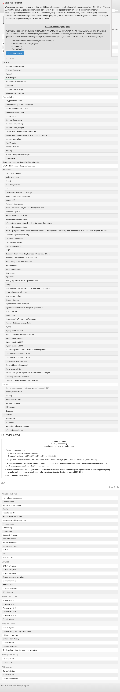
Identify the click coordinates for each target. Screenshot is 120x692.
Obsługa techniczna (13, 399)
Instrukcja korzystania (14, 392)
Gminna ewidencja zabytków (16, 215)
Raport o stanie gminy (14, 120)
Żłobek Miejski (8, 619)
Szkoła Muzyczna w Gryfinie (13, 577)
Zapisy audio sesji (10, 542)
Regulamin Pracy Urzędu (15, 128)
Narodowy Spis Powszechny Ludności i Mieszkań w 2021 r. (28, 254)
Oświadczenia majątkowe (15, 93)
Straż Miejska (11, 58)
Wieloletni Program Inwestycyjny (18, 154)
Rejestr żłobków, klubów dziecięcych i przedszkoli (24, 308)
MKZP (8, 250)
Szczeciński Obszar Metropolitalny (19, 323)
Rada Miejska (11, 78)
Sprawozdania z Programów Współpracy (21, 319)
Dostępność (10, 200)
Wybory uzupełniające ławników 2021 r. (20, 334)
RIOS (5, 554)
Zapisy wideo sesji (10, 546)
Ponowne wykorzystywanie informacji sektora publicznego (28, 288)
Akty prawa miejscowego (15, 101)
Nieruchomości (11, 265)
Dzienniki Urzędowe (10, 678)
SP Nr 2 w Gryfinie (9, 570)
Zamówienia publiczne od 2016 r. (18, 353)
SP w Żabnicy (8, 592)
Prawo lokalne (8, 97)
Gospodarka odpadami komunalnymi (20, 105)
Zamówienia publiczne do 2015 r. (18, 357)
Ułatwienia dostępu (13, 403)
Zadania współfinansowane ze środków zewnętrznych (26, 350)
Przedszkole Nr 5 (9, 615)
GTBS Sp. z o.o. (8, 659)
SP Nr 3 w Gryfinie (9, 573)
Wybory (8, 327)
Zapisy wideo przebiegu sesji (17, 365)
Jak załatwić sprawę (13, 173)
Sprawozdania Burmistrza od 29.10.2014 (21, 131)
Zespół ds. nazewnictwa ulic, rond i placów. (22, 380)
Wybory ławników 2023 (14, 331)
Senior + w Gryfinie (10, 646)
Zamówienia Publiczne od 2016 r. (15, 520)
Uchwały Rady (8, 502)
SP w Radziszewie (10, 588)
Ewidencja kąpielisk (13, 212)
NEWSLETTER (8, 557)
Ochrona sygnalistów (13, 369)
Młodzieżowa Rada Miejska (16, 82)
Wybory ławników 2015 (14, 342)
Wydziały (9, 74)
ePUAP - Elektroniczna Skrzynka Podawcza (19, 166)
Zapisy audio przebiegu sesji (16, 361)
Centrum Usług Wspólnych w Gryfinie (17, 631)
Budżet (8, 181)
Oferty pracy (10, 273)
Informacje (7, 170)
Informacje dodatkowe (14, 430)
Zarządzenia (10, 158)
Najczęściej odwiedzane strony (17, 426)
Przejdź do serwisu (15, 53)
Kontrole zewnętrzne (13, 246)
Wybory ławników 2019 (14, 338)
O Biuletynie (7, 415)
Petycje (8, 284)
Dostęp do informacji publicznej (18, 196)
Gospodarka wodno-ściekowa (17, 219)
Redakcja (9, 396)
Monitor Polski (8, 675)
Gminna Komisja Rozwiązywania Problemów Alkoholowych (28, 373)
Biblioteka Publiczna (10, 635)
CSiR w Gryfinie (8, 628)
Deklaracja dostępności (14, 204)
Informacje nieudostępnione (16, 227)
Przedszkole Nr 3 (9, 608)
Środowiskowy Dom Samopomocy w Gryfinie (20, 650)
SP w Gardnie (8, 584)
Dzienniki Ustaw (9, 671)
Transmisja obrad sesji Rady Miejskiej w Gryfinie (21, 162)
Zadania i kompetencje (14, 89)
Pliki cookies (10, 407)
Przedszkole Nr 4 (9, 612)
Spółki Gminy (11, 315)
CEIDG (8, 189)
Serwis (5, 384)
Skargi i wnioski (11, 311)
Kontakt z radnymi (9, 539)
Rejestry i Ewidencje (13, 300)
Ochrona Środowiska (13, 269)
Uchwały (9, 151)
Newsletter (10, 411)
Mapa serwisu (11, 419)
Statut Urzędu (11, 143)
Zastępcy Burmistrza (13, 70)
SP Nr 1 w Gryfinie (9, 566)
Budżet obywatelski (13, 185)
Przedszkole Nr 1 (9, 601)
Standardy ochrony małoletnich (17, 377)
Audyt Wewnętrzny (13, 177)
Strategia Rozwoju (12, 147)
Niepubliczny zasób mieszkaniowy (19, 262)
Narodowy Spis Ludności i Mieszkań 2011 (21, 258)
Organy (6, 62)
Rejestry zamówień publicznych (17, 304)
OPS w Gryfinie (8, 643)
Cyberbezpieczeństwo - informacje (19, 192)
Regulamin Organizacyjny (15, 124)
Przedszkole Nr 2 (9, 604)
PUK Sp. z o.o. (8, 662)
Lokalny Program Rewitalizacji (17, 108)
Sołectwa (9, 86)
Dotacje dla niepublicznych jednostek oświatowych (25, 208)
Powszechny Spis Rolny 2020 (16, 292)
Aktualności (10, 422)
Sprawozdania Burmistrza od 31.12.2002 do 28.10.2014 (26, 135)
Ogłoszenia (10, 277)
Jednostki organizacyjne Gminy (17, 235)
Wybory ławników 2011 (14, 346)
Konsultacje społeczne (14, 239)
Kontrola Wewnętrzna (14, 242)
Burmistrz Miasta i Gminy (15, 66)
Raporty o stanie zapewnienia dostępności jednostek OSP (27, 388)
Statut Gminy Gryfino (13, 139)
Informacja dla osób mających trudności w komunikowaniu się (29, 223)
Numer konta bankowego (12, 498)
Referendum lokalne (13, 296)
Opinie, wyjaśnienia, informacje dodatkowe (22, 281)
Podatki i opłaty (11, 116)
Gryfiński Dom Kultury (11, 639)
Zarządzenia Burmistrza (12, 505)
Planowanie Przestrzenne (15, 112)
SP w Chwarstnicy (9, 581)
